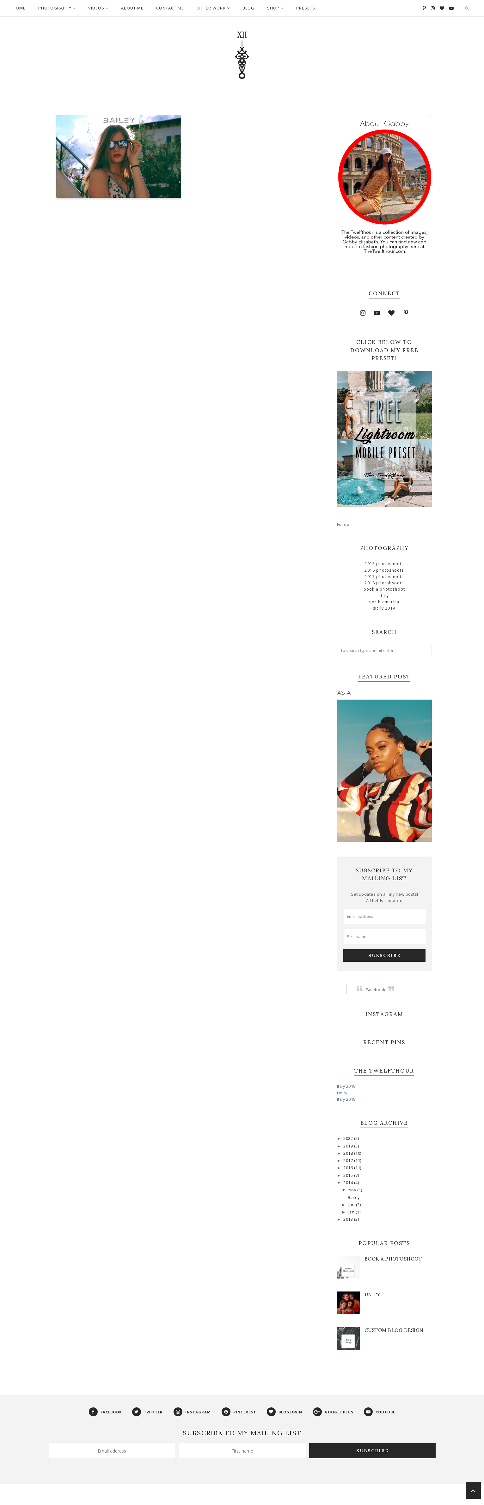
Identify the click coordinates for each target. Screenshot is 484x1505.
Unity (342, 1093)
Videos (98, 8)
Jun (352, 1204)
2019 (348, 1146)
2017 (348, 1160)
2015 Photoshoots (384, 563)
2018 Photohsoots (384, 583)
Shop (275, 8)
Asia (344, 693)
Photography (57, 8)
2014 (348, 1182)
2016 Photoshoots (384, 570)
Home (19, 8)
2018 (348, 1153)
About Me (132, 8)
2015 (348, 1175)
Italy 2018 (346, 1099)
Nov (352, 1190)
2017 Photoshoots (384, 576)
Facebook (375, 989)
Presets (305, 8)
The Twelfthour (175, 1497)
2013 (348, 1219)
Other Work (213, 8)
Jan (352, 1212)
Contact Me (170, 8)
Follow (343, 524)
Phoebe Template (211, 1497)
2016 (348, 1168)
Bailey (118, 120)
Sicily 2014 (384, 608)
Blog (248, 8)
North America (384, 602)
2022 (348, 1138)
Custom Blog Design (394, 1330)
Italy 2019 (346, 1086)
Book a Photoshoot (384, 589)
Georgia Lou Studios (279, 1497)
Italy (384, 595)
